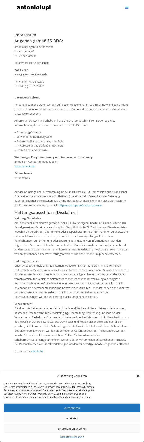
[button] (138, 376)
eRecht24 (37, 351)
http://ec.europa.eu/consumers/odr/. (81, 205)
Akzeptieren (72, 408)
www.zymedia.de (24, 166)
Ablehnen (72, 418)
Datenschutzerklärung (72, 436)
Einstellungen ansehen (72, 428)
